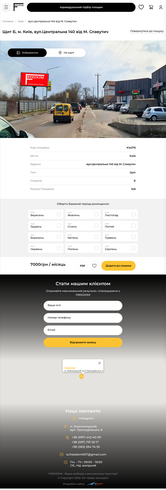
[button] (83, 379)
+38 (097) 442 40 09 (86, 439)
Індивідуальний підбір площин (81, 8)
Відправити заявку (83, 343)
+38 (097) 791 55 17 (85, 443)
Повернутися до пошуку (147, 31)
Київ (21, 21)
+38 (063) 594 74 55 (86, 448)
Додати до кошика (117, 267)
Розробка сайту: (83, 485)
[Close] (99, 364)
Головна (7, 21)
